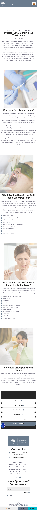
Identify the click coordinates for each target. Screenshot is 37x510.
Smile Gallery (17, 414)
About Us (17, 401)
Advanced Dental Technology (17, 419)
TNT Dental (25, 505)
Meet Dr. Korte (17, 405)
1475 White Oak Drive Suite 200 (18, 453)
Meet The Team (17, 410)
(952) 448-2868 (17, 457)
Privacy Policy (25, 504)
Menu (34, 3)
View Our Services (17, 423)
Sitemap (19, 504)
